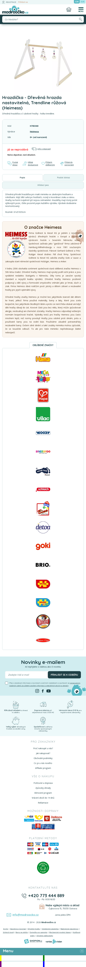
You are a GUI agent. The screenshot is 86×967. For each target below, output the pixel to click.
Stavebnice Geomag (18, 929)
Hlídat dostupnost (30, 163)
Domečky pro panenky (38, 932)
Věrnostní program (43, 792)
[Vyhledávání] (43, 19)
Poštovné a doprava (43, 783)
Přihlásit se (23, 2)
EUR (82, 1)
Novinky (65, 958)
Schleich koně (8, 932)
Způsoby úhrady (43, 788)
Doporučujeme (22, 964)
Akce (22, 958)
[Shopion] (33, 941)
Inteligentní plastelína (50, 929)
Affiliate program (43, 768)
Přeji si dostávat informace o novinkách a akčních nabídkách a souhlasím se (44, 684)
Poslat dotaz (12, 163)
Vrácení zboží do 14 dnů (43, 797)
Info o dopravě (41, 148)
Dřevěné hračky (34, 929)
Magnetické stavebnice (69, 929)
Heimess (34, 131)
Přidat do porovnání (67, 163)
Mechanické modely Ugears (60, 932)
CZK (77, 1)
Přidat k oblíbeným (48, 163)
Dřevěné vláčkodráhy (45, 936)
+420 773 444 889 (46, 895)
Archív (5, 929)
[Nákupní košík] (68, 9)
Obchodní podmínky (43, 758)
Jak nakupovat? (43, 753)
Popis (22, 177)
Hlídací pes (43, 185)
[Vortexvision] (53, 941)
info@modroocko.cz (26, 914)
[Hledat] (80, 19)
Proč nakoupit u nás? (43, 748)
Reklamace (43, 802)
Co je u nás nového (43, 763)
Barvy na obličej (22, 932)
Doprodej (65, 964)
